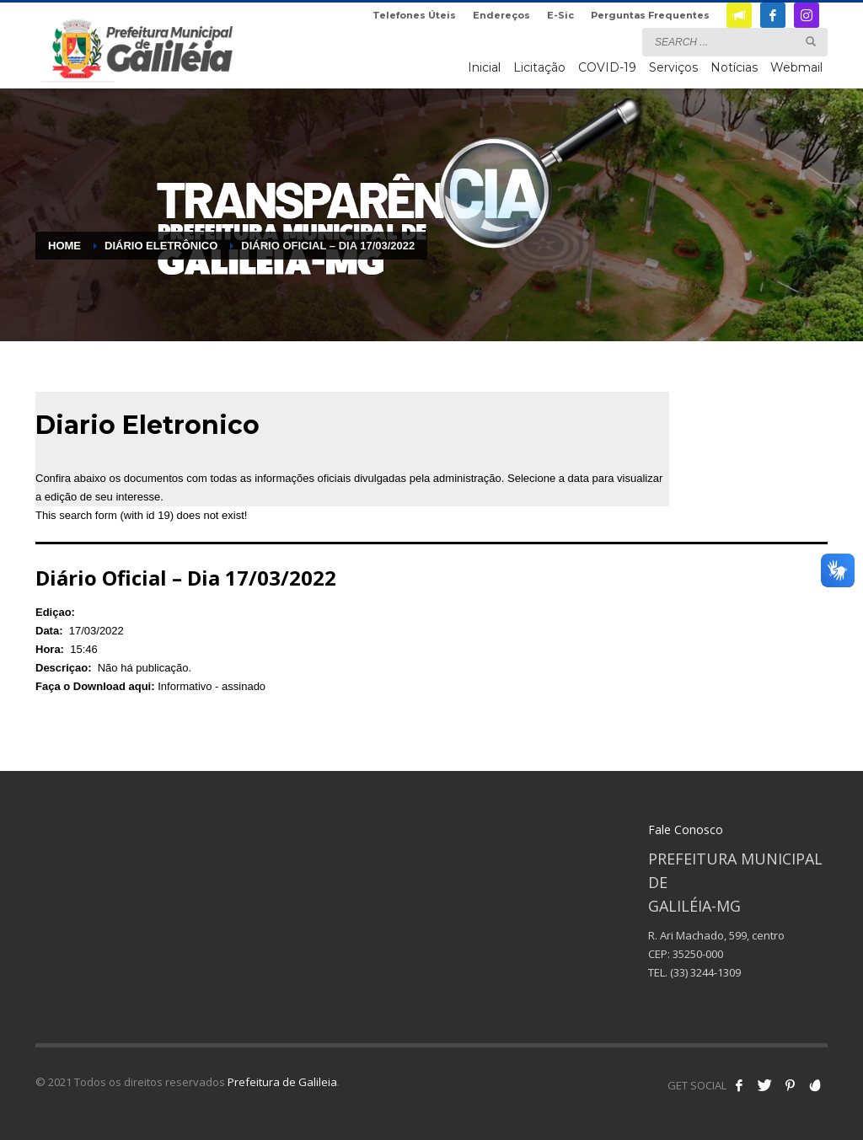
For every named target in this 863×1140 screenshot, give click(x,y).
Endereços (501, 15)
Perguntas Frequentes (650, 15)
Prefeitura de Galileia (282, 1081)
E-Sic (560, 15)
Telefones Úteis (414, 15)
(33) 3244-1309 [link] (705, 972)
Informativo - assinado (211, 686)
